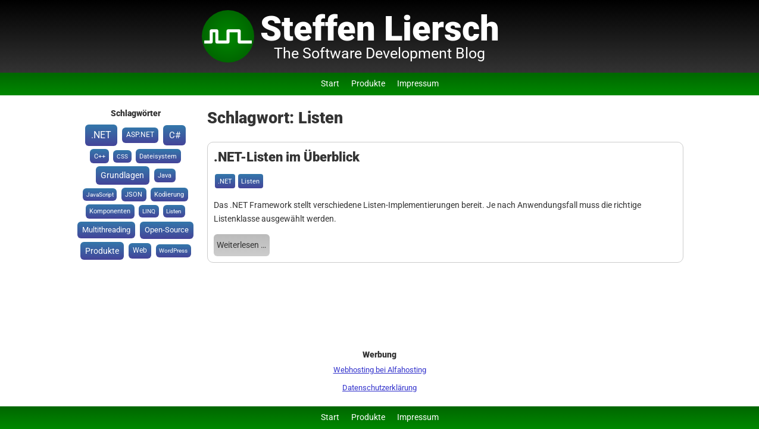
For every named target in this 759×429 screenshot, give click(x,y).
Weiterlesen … (241, 245)
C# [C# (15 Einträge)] (174, 135)
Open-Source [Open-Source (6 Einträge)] (167, 229)
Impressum (418, 84)
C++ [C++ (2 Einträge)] (99, 156)
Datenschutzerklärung (379, 387)
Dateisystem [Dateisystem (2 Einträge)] (158, 156)
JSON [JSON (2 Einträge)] (133, 194)
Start (330, 84)
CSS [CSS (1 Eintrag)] (122, 156)
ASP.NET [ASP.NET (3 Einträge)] (140, 134)
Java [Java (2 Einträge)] (164, 175)
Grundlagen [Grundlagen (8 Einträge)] (122, 175)
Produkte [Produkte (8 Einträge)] (102, 251)
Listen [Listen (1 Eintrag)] (174, 211)
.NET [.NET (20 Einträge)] (101, 135)
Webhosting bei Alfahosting (379, 369)
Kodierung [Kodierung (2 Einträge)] (169, 194)
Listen (250, 181)
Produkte (368, 84)
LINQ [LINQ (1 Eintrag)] (148, 211)
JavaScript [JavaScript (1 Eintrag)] (100, 194)
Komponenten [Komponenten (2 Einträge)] (109, 211)
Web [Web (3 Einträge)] (140, 250)
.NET (225, 181)
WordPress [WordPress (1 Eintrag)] (173, 250)
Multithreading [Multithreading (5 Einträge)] (106, 229)
